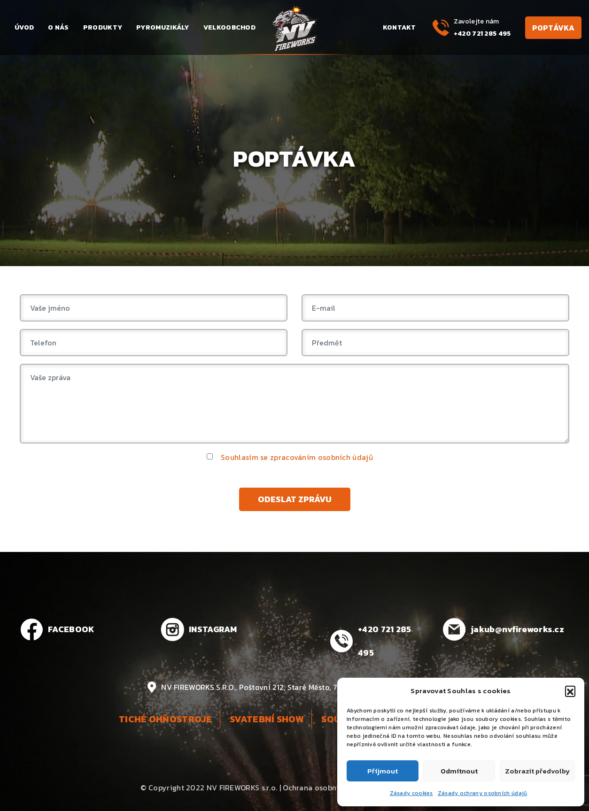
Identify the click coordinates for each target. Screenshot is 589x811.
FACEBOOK (71, 629)
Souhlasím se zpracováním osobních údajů (297, 457)
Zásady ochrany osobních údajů (482, 793)
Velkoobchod (229, 27)
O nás (58, 27)
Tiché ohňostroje (165, 719)
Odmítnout (459, 770)
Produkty (102, 27)
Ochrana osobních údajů (326, 787)
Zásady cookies (411, 793)
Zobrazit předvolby (537, 770)
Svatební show (267, 719)
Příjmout (382, 770)
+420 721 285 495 (482, 33)
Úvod (24, 27)
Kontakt (399, 27)
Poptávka (553, 27)
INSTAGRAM (213, 629)
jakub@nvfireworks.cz (517, 629)
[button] (570, 691)
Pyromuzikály (162, 27)
